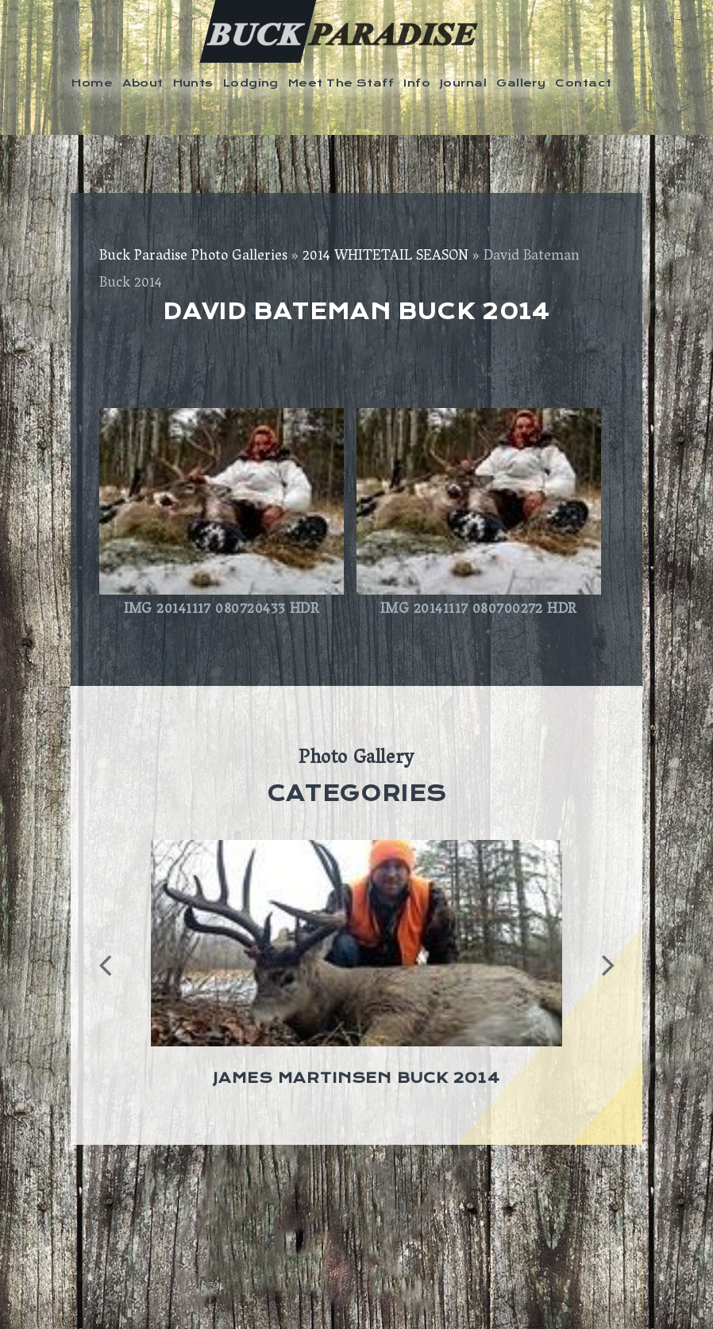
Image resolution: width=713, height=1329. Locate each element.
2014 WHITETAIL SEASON (385, 257)
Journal (463, 83)
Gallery (520, 83)
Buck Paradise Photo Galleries (193, 257)
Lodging (251, 83)
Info (416, 83)
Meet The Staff (341, 83)
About (142, 83)
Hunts (193, 83)
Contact (583, 83)
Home (92, 83)
